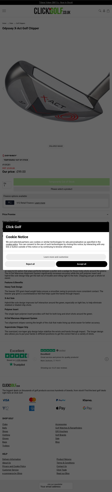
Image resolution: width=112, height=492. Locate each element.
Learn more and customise (56, 257)
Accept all (81, 264)
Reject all (30, 264)
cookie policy (12, 244)
